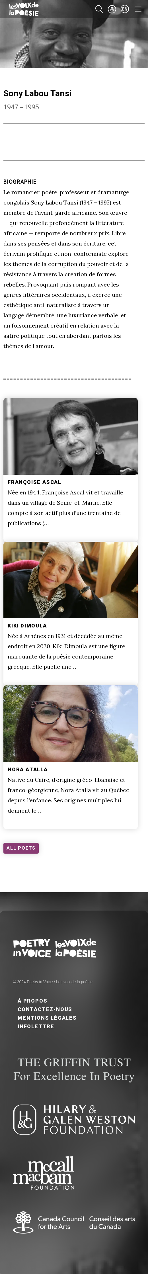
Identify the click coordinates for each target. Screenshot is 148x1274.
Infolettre (36, 1026)
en (125, 9)
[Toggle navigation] (138, 9)
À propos (32, 1001)
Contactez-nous (45, 1009)
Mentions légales (47, 1018)
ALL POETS (21, 848)
